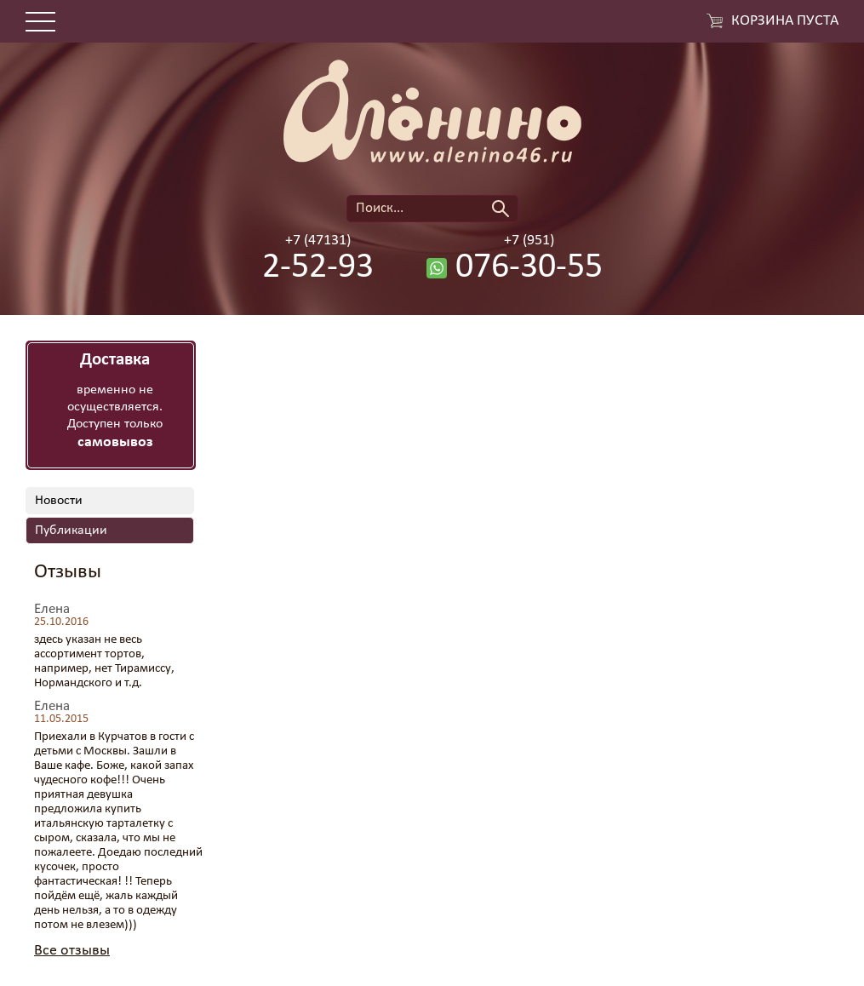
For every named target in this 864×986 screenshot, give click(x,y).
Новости (59, 500)
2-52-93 (318, 268)
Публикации (71, 530)
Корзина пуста (784, 21)
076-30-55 (529, 268)
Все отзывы (72, 951)
